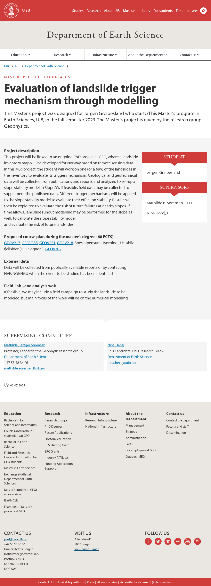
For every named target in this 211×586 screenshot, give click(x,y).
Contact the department (182, 420)
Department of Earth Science (105, 35)
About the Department (145, 54)
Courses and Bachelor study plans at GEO (18, 433)
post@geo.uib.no (15, 539)
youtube (189, 542)
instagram (199, 542)
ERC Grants (52, 451)
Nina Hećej (115, 345)
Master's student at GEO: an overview (20, 492)
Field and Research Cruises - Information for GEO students (20, 457)
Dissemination (176, 432)
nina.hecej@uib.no (121, 362)
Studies (77, 10)
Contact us (175, 413)
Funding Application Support (59, 466)
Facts (129, 444)
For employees (187, 10)
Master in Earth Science (19, 468)
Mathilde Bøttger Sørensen (24, 345)
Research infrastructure (101, 420)
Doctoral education (58, 439)
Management (135, 425)
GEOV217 (12, 242)
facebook (150, 542)
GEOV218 (65, 242)
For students (163, 10)
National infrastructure (100, 426)
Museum (129, 10)
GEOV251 (47, 242)
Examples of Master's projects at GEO (18, 509)
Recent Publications (58, 432)
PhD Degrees (54, 426)
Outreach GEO (135, 456)
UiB (6, 66)
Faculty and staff (177, 426)
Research (94, 10)
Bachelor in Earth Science (15, 444)
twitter (159, 542)
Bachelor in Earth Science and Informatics (20, 422)
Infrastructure (103, 54)
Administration (136, 438)
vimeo (169, 542)
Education (12, 413)
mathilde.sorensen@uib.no (24, 368)
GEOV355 (30, 242)
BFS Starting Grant (57, 445)
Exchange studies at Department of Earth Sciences (18, 479)
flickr (179, 542)
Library (145, 10)
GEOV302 (53, 248)
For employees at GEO (141, 450)
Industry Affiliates (56, 457)
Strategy (131, 431)
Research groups (56, 420)
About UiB (112, 10)
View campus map (86, 549)
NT (17, 66)
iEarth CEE (11, 500)
